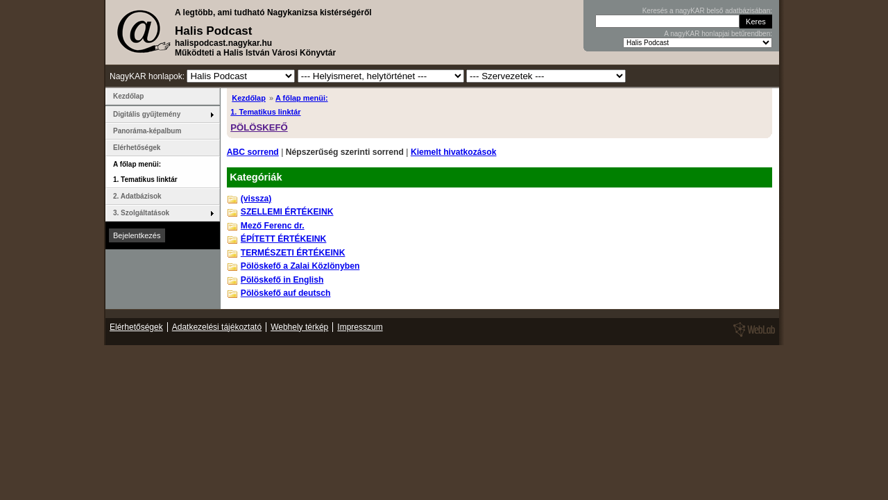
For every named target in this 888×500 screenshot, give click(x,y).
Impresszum (359, 327)
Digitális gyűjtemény (146, 114)
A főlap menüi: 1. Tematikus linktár (145, 171)
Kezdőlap (249, 98)
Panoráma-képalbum (147, 131)
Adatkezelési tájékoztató (217, 327)
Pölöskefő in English (282, 280)
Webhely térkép (299, 327)
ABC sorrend (253, 152)
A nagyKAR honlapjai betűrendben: (718, 34)
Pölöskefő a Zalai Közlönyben (300, 266)
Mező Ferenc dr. (273, 226)
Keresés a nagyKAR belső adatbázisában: (707, 11)
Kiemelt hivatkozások (454, 152)
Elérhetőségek (136, 147)
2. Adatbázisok (137, 196)
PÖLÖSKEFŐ (258, 127)
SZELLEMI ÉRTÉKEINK (287, 212)
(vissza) (256, 198)
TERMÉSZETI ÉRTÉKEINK (293, 253)
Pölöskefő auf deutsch (286, 293)
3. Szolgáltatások (141, 213)
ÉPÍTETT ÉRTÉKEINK (284, 239)
